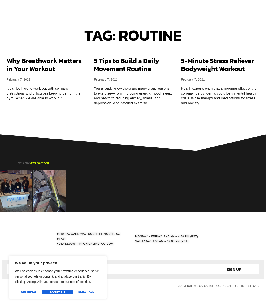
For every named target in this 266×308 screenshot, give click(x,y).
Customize (28, 292)
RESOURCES (174, 9)
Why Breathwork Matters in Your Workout (44, 65)
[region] (58, 278)
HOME (87, 9)
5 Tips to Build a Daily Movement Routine (126, 65)
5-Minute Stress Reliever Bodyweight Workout (217, 65)
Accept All (87, 292)
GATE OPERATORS (113, 9)
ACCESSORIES (146, 9)
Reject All (57, 292)
